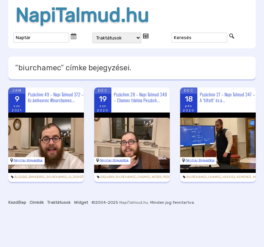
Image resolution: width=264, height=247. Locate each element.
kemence (244, 177)
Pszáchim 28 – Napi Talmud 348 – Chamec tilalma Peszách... (140, 97)
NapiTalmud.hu (82, 15)
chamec (144, 177)
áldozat (20, 177)
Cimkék (37, 202)
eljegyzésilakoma (83, 177)
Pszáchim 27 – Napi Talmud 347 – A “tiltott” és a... (227, 97)
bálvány (107, 177)
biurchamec (56, 177)
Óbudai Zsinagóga (28, 161)
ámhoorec (37, 177)
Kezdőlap (17, 202)
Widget (81, 202)
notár (156, 177)
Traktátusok (58, 202)
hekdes (228, 177)
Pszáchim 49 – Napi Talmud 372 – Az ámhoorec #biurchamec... (56, 97)
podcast (169, 177)
